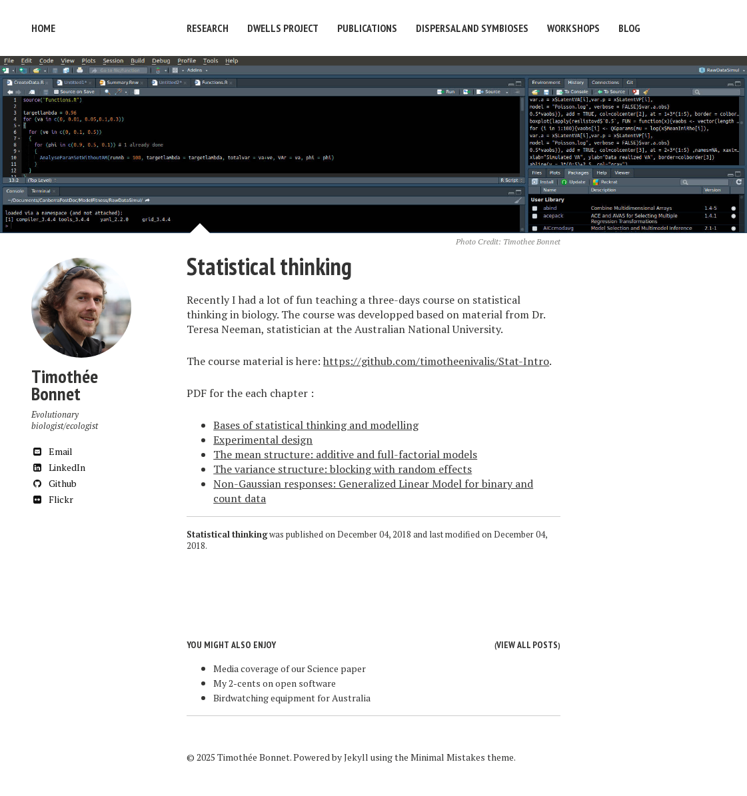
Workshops (573, 28)
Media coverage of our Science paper (289, 668)
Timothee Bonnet (531, 241)
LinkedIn (58, 467)
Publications (367, 28)
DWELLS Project (283, 28)
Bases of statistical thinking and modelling (315, 425)
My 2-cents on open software (274, 683)
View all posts (527, 645)
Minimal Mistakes (447, 757)
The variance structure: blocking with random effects (342, 469)
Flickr (52, 499)
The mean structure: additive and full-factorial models (345, 454)
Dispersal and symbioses (472, 28)
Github (54, 483)
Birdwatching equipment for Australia (292, 697)
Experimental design (263, 439)
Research (208, 28)
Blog (629, 28)
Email (52, 451)
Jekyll (356, 757)
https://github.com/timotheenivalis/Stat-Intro (436, 361)
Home (43, 28)
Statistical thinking (269, 266)
